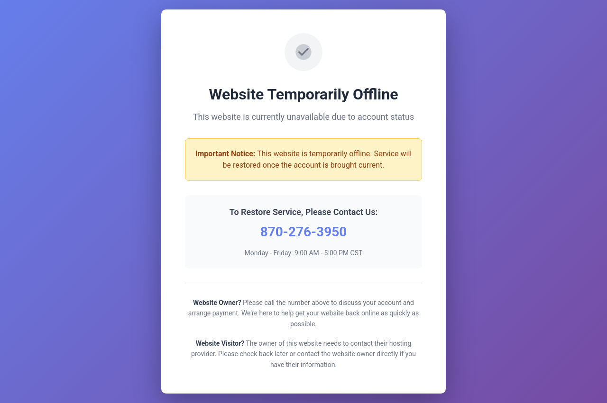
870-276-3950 (303, 232)
